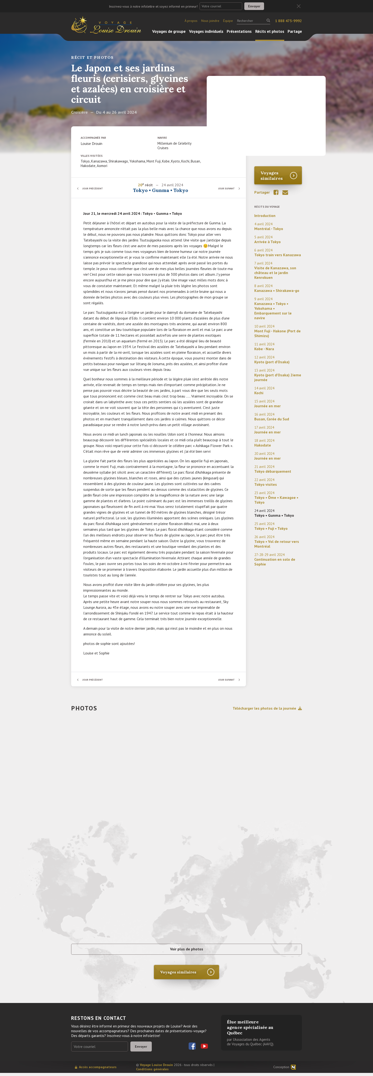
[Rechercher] (253, 20)
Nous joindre (210, 21)
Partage (295, 31)
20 (140, 184)
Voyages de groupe (169, 31)
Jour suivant (224, 188)
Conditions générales (152, 1072)
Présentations (239, 31)
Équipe (228, 21)
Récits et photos (269, 31)
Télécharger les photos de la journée (267, 708)
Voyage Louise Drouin (156, 1068)
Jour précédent (95, 188)
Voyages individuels (206, 31)
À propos (191, 21)
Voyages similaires (271, 175)
